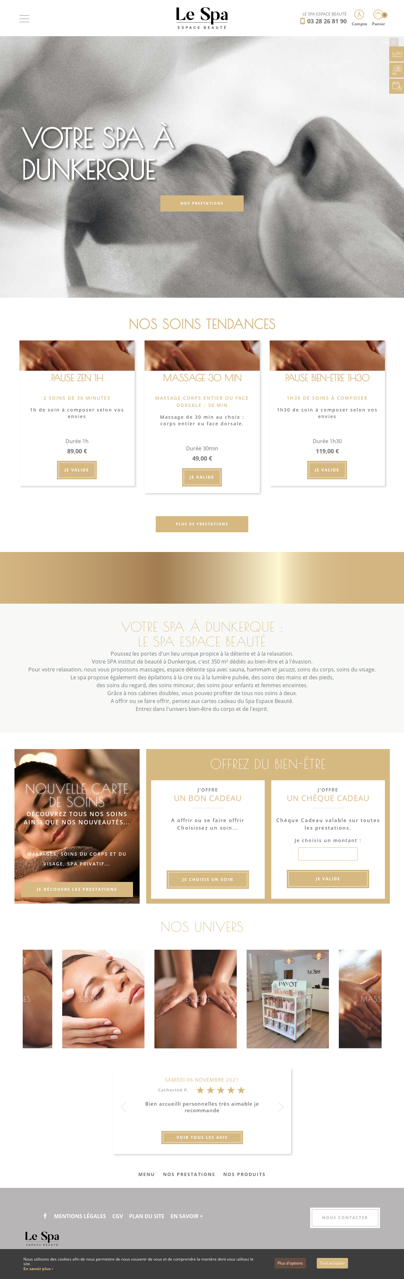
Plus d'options (290, 1263)
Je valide (77, 470)
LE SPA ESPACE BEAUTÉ (325, 14)
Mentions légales (80, 1216)
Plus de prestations (202, 523)
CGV (117, 1216)
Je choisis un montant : (328, 840)
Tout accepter (332, 1263)
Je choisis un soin (207, 879)
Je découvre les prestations (77, 889)
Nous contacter (345, 1217)
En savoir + (187, 1216)
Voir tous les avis (202, 1137)
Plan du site (146, 1216)
